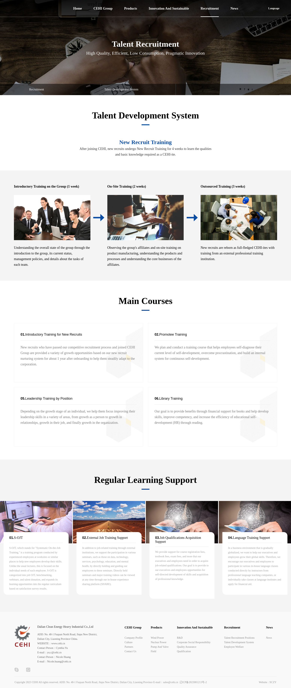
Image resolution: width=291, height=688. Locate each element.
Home (77, 8)
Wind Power (157, 637)
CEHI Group (102, 8)
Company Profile (134, 637)
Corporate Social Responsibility (194, 642)
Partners (129, 646)
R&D (180, 637)
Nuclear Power (159, 642)
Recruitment (210, 8)
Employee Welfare (234, 646)
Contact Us (130, 651)
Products (130, 8)
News (234, 8)
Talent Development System (239, 642)
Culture (129, 642)
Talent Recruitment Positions (239, 637)
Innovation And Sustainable (169, 8)
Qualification (184, 651)
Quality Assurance (186, 646)
